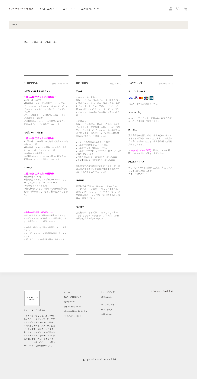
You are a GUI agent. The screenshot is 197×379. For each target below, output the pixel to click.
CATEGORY (47, 8)
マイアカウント (108, 304)
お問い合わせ (107, 314)
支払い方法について (73, 306)
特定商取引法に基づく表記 (76, 311)
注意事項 (81, 160)
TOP (15, 25)
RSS (103, 296)
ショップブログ (108, 292)
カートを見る (107, 309)
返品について (70, 301)
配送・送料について (73, 296)
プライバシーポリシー (74, 316)
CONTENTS (88, 8)
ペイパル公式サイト (137, 173)
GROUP (67, 8)
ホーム (67, 292)
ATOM (109, 296)
